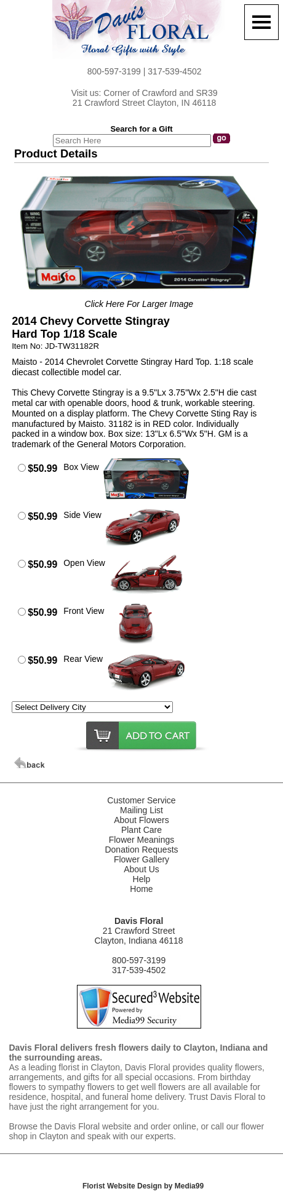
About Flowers (141, 820)
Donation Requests (141, 849)
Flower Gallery (141, 859)
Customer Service (141, 800)
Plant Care (141, 830)
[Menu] (261, 22)
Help (142, 879)
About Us (141, 869)
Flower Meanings (142, 840)
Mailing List (141, 810)
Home (141, 889)
